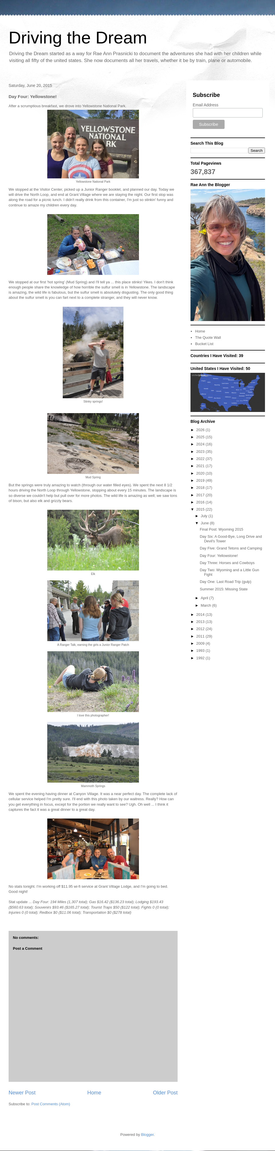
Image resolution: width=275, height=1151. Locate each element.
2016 (201, 502)
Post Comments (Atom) (51, 1104)
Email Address (205, 105)
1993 (201, 650)
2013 (201, 622)
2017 (201, 495)
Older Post (165, 1093)
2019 (201, 480)
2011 (201, 636)
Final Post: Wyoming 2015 (221, 529)
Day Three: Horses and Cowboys (227, 563)
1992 (201, 658)
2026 (201, 430)
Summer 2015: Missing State (223, 589)
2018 (201, 487)
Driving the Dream (78, 37)
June (205, 523)
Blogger (147, 1134)
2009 (201, 643)
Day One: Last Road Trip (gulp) (225, 582)
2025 (201, 437)
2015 (201, 509)
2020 (201, 473)
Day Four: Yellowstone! (219, 555)
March (206, 605)
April (205, 598)
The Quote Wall (208, 337)
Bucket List (204, 344)
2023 (201, 451)
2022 (201, 459)
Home (94, 1093)
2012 (201, 629)
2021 (201, 466)
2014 (201, 614)
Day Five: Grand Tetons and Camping (231, 548)
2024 (201, 444)
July (205, 516)
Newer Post (22, 1093)
